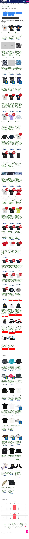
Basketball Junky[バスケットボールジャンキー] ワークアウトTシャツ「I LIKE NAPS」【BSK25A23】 (18, 145)
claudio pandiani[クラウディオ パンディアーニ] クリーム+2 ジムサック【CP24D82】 (4, 53)
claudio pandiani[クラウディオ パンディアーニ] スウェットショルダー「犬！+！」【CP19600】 (11, 328)
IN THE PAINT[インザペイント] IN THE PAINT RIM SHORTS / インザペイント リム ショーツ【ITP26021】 (18, 382)
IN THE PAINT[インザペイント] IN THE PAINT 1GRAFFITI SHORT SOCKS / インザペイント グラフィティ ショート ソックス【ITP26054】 (18, 473)
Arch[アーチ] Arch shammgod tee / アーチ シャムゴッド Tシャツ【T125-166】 (4, 456)
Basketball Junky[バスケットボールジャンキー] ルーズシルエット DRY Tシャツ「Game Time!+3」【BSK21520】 (4, 252)
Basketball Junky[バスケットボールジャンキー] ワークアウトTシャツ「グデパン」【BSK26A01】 (4, 35)
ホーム (2, 6)
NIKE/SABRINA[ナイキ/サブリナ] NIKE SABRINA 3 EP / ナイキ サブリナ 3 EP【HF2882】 (18, 412)
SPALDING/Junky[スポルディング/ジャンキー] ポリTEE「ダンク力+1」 (18, 267)
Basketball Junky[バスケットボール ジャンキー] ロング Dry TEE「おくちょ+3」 (11, 251)
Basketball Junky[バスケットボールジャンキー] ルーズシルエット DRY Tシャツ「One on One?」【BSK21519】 (11, 235)
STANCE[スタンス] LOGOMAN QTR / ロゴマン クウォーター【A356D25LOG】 (11, 472)
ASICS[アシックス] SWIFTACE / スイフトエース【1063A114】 (18, 426)
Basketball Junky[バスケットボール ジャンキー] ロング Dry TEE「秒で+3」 (11, 311)
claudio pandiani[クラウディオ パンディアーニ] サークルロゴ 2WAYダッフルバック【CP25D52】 (4, 87)
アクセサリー (11, 15)
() (27, 1)
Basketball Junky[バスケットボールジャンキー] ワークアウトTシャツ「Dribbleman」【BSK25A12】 (4, 200)
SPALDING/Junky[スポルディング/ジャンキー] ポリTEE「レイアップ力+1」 (4, 295)
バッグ (5, 15)
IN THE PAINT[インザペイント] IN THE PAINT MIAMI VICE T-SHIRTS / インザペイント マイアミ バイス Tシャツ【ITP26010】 (11, 397)
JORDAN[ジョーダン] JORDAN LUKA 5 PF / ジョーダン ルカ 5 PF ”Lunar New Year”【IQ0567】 (4, 442)
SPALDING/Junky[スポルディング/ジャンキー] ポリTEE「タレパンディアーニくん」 (18, 250)
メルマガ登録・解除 (9, 527)
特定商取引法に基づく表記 (21, 524)
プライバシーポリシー (25, 524)
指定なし (17, 20)
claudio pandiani (7, 6)
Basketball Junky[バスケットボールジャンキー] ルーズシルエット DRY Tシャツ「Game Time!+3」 (18, 235)
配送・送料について (13, 524)
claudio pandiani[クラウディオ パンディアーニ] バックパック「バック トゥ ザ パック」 (4, 328)
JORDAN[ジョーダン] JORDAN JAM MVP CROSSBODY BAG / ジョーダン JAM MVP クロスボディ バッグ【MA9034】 (4, 489)
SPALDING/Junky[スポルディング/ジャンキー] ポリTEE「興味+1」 (18, 281)
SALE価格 (3, 22)
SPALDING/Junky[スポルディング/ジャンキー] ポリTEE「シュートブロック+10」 (4, 267)
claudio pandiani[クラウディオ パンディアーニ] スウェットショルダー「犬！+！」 (18, 328)
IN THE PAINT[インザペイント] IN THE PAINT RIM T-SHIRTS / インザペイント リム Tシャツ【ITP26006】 (4, 412)
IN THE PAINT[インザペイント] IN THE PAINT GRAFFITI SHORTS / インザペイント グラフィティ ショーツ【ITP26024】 (18, 457)
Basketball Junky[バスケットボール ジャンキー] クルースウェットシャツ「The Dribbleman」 (11, 296)
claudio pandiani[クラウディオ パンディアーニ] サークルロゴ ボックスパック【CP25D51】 (11, 87)
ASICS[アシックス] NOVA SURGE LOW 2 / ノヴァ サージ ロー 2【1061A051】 (4, 381)
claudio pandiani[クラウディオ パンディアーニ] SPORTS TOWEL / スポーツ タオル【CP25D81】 (4, 182)
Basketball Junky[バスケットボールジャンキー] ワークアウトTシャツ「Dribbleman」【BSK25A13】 (4, 219)
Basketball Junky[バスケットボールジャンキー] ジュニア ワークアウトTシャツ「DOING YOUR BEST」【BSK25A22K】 (4, 106)
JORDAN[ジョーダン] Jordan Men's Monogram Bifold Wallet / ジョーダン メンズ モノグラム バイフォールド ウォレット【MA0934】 (11, 490)
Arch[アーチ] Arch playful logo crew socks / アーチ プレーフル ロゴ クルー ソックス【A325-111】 (4, 473)
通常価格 (21, 20)
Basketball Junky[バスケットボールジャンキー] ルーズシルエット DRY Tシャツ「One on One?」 (4, 234)
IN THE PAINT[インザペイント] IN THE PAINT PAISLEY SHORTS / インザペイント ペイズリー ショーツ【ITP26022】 (4, 368)
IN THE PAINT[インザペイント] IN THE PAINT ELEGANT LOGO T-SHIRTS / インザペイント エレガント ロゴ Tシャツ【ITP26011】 (4, 427)
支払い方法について (9, 524)
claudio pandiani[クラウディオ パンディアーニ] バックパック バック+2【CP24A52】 (18, 162)
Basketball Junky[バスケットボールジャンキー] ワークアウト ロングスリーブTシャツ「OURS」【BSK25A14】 (18, 125)
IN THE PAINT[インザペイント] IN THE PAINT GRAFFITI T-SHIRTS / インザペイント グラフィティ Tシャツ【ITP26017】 (11, 457)
